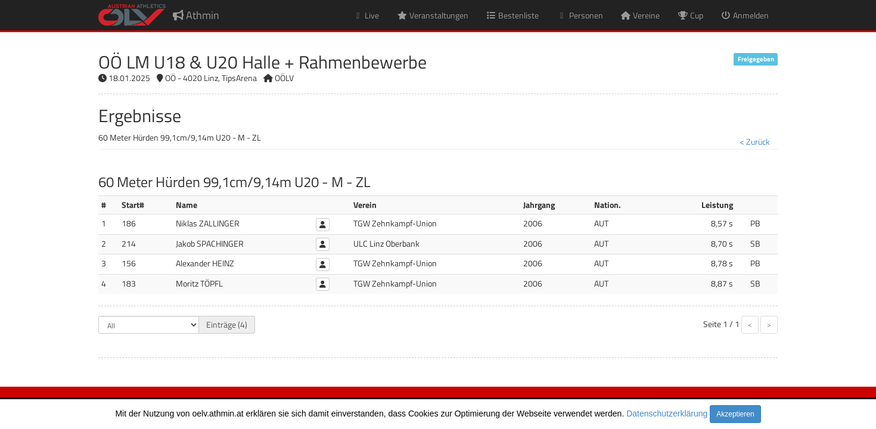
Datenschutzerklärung (666, 413)
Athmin (196, 15)
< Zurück (755, 141)
